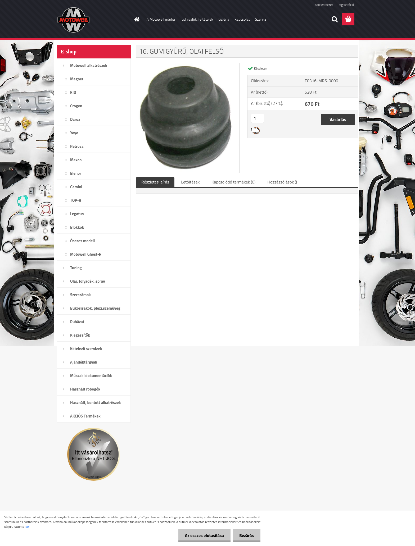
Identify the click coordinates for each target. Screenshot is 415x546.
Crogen (76, 106)
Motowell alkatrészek (88, 65)
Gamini (76, 187)
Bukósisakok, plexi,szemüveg (95, 308)
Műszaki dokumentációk (91, 376)
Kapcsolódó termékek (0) (233, 182)
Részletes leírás (155, 182)
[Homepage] (136, 19)
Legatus (77, 214)
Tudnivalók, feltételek (196, 19)
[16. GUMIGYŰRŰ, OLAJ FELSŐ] (187, 65)
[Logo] (93, 19)
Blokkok (77, 227)
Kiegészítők (80, 335)
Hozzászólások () (282, 182)
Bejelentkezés (324, 4)
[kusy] (257, 118)
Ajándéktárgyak (83, 362)
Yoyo (74, 133)
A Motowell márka (161, 19)
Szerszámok (80, 295)
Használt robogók (85, 389)
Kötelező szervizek (86, 349)
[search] (334, 19)
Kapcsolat (242, 19)
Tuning (76, 268)
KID (73, 92)
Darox (75, 119)
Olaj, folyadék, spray (87, 281)
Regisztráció (346, 4)
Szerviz (260, 19)
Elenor (75, 173)
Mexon (76, 160)
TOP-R (75, 200)
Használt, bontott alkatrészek (95, 403)
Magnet (76, 79)
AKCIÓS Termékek (85, 416)
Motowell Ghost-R (85, 254)
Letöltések (190, 182)
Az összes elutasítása (204, 535)
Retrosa (77, 146)
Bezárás (246, 535)
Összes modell (82, 241)
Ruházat (77, 322)
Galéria (223, 19)
